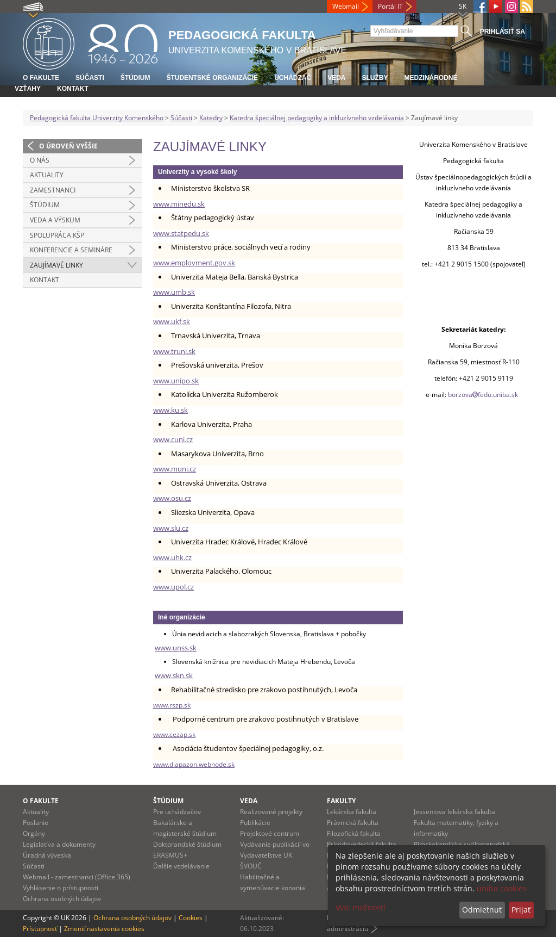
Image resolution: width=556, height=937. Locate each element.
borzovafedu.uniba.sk (484, 394)
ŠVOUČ (251, 866)
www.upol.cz (173, 587)
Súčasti (89, 78)
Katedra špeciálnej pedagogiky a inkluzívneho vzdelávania (317, 117)
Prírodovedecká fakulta (361, 844)
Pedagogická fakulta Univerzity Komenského (96, 117)
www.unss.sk (176, 648)
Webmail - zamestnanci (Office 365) (76, 877)
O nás (39, 160)
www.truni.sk (174, 351)
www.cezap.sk (174, 734)
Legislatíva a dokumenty (59, 844)
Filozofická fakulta (354, 833)
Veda (336, 78)
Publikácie (255, 822)
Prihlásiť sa (502, 31)
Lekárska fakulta (351, 811)
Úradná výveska (47, 855)
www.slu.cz (170, 528)
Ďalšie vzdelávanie (181, 866)
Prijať (520, 909)
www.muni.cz (174, 469)
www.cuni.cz (173, 439)
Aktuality (47, 174)
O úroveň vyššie (68, 146)
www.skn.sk (174, 675)
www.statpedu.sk (181, 233)
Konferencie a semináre (71, 250)
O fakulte (41, 78)
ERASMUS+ (170, 855)
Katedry (211, 117)
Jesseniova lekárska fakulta (454, 811)
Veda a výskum (55, 220)
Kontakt (73, 88)
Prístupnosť (40, 928)
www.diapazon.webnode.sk (194, 764)
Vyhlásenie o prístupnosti (60, 887)
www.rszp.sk (172, 705)
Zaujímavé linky (56, 265)
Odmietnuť (482, 909)
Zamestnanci (52, 190)
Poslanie (35, 822)
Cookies (191, 917)
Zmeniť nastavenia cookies (104, 928)
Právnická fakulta (352, 822)
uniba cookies (502, 888)
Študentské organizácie (212, 78)
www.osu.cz (172, 498)
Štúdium (135, 78)
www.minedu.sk (179, 204)
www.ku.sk (170, 410)
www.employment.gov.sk (194, 263)
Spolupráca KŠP (57, 235)
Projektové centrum (269, 833)
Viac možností (361, 907)
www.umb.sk (174, 292)
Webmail (345, 6)
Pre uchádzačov (177, 811)
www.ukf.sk (171, 321)
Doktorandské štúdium (187, 844)
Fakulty (341, 800)
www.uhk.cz (172, 557)
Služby (375, 78)
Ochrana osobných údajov (62, 898)
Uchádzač (292, 78)
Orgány (34, 833)
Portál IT (390, 6)
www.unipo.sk (176, 381)
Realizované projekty (271, 811)
